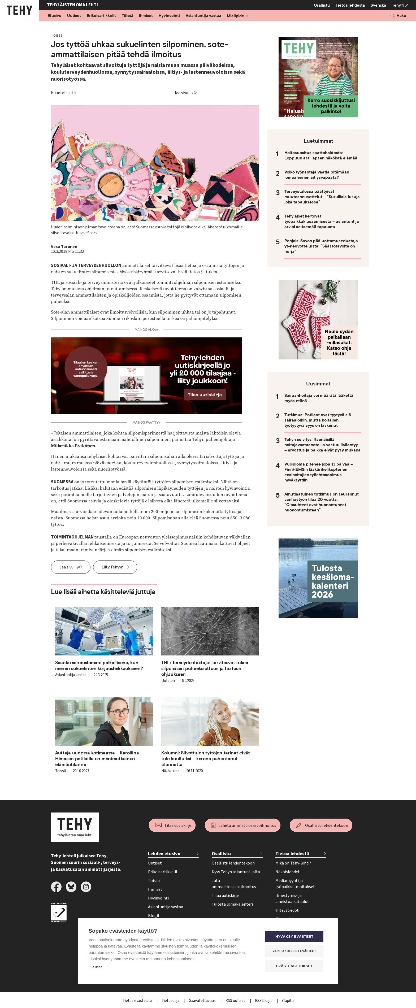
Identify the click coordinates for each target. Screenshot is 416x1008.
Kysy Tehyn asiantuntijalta (236, 872)
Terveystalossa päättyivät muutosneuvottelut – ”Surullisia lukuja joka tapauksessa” (322, 197)
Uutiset (74, 16)
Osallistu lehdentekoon (326, 825)
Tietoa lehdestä (350, 5)
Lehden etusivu (164, 853)
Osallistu (322, 5)
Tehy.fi (398, 5)
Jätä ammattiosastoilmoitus (234, 884)
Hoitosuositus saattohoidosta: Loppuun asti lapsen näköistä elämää (320, 155)
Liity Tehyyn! (113, 567)
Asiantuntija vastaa (203, 16)
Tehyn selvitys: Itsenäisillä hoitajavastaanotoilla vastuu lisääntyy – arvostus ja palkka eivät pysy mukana (322, 445)
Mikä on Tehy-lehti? (293, 863)
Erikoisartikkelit (101, 16)
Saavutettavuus (202, 1000)
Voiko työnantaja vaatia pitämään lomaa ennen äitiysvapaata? (316, 175)
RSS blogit (264, 1000)
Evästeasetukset (295, 966)
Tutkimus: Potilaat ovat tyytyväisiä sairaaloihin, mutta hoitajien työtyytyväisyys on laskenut (317, 420)
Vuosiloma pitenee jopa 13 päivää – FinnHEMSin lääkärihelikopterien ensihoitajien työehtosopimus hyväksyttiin (318, 472)
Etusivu (54, 16)
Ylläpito (288, 1000)
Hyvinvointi (169, 16)
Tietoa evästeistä (138, 1000)
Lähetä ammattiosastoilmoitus (247, 825)
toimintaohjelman (175, 282)
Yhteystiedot (287, 910)
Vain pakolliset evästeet (295, 951)
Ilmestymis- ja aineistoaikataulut (292, 899)
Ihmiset (146, 16)
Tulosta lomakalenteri (232, 904)
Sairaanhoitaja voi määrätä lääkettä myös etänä (318, 398)
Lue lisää (95, 967)
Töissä (127, 16)
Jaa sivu (181, 93)
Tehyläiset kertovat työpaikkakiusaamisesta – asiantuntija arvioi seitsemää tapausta (321, 221)
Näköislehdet (287, 872)
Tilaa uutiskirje (177, 825)
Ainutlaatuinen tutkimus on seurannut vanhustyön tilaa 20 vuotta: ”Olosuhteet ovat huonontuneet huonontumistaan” (321, 502)
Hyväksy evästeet (295, 937)
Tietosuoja (171, 1000)
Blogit (154, 916)
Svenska (378, 5)
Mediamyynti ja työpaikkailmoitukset (295, 884)
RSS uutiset (236, 1000)
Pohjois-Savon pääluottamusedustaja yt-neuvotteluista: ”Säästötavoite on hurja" (321, 246)
